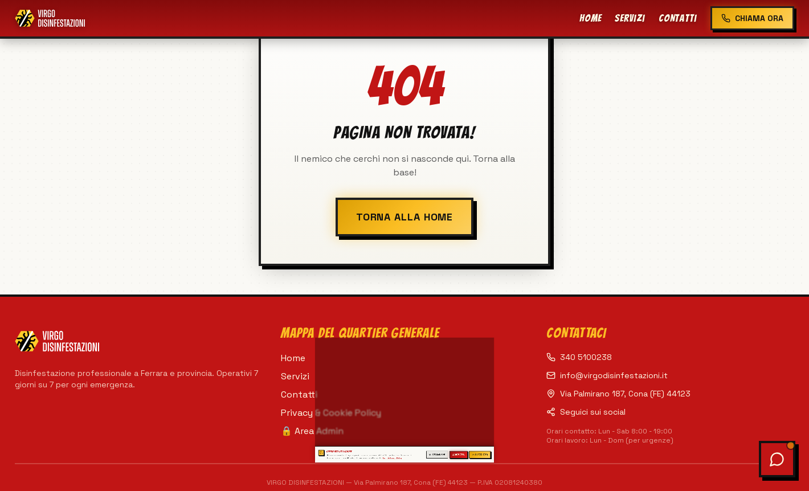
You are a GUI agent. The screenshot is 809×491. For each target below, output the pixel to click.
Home (590, 18)
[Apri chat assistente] (777, 459)
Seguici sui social (586, 412)
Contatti (678, 18)
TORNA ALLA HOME (404, 216)
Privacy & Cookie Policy (331, 413)
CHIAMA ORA (752, 18)
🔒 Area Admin (312, 431)
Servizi (629, 18)
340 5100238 (579, 357)
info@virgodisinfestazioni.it (607, 375)
